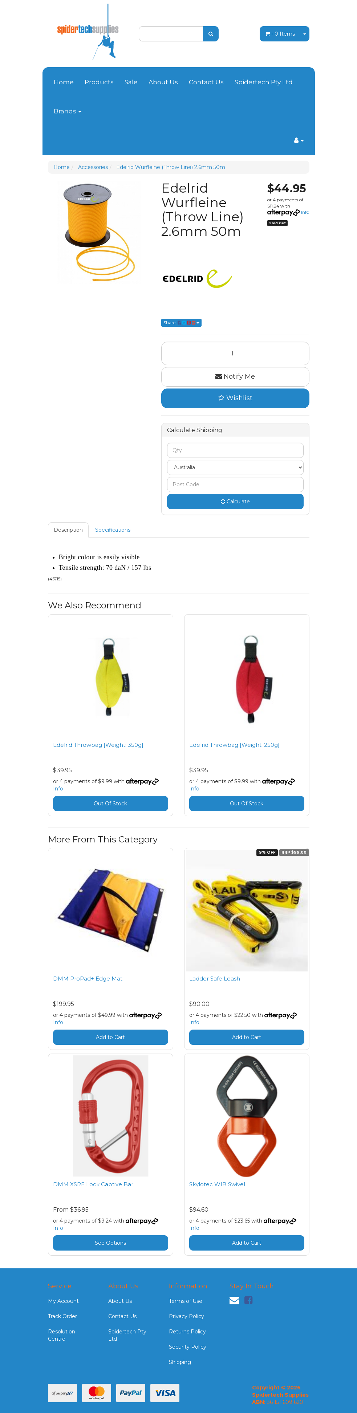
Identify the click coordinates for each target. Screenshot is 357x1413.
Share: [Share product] (181, 322)
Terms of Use (185, 1301)
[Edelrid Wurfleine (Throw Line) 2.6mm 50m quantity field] (235, 353)
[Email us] (234, 1300)
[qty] (235, 450)
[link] (248, 1300)
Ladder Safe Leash (214, 978)
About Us (163, 82)
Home (64, 82)
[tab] (68, 530)
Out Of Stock (110, 803)
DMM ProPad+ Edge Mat (87, 978)
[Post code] (235, 484)
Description (68, 530)
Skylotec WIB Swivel (217, 1184)
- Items (280, 34)
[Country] (235, 467)
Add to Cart (110, 1037)
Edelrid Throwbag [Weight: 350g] (98, 744)
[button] (235, 398)
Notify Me (235, 377)
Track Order (62, 1316)
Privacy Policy (186, 1316)
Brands (67, 111)
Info (305, 212)
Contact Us (206, 82)
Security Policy (187, 1347)
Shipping (180, 1362)
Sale (131, 82)
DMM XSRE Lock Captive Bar (93, 1184)
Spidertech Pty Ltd (264, 82)
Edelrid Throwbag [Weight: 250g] (234, 744)
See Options (110, 1243)
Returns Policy (187, 1331)
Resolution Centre (61, 1335)
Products (99, 82)
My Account (63, 1301)
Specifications (112, 530)
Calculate (235, 501)
